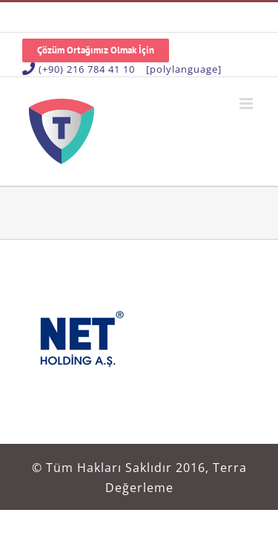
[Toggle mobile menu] (247, 103)
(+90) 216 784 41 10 (87, 69)
